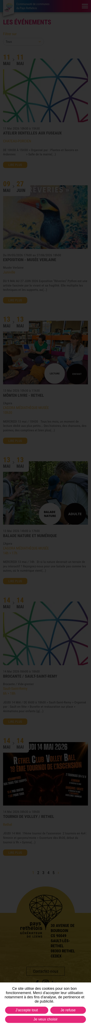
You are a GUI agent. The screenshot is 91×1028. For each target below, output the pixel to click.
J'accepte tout (26, 1010)
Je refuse (68, 1010)
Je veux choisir (45, 1019)
